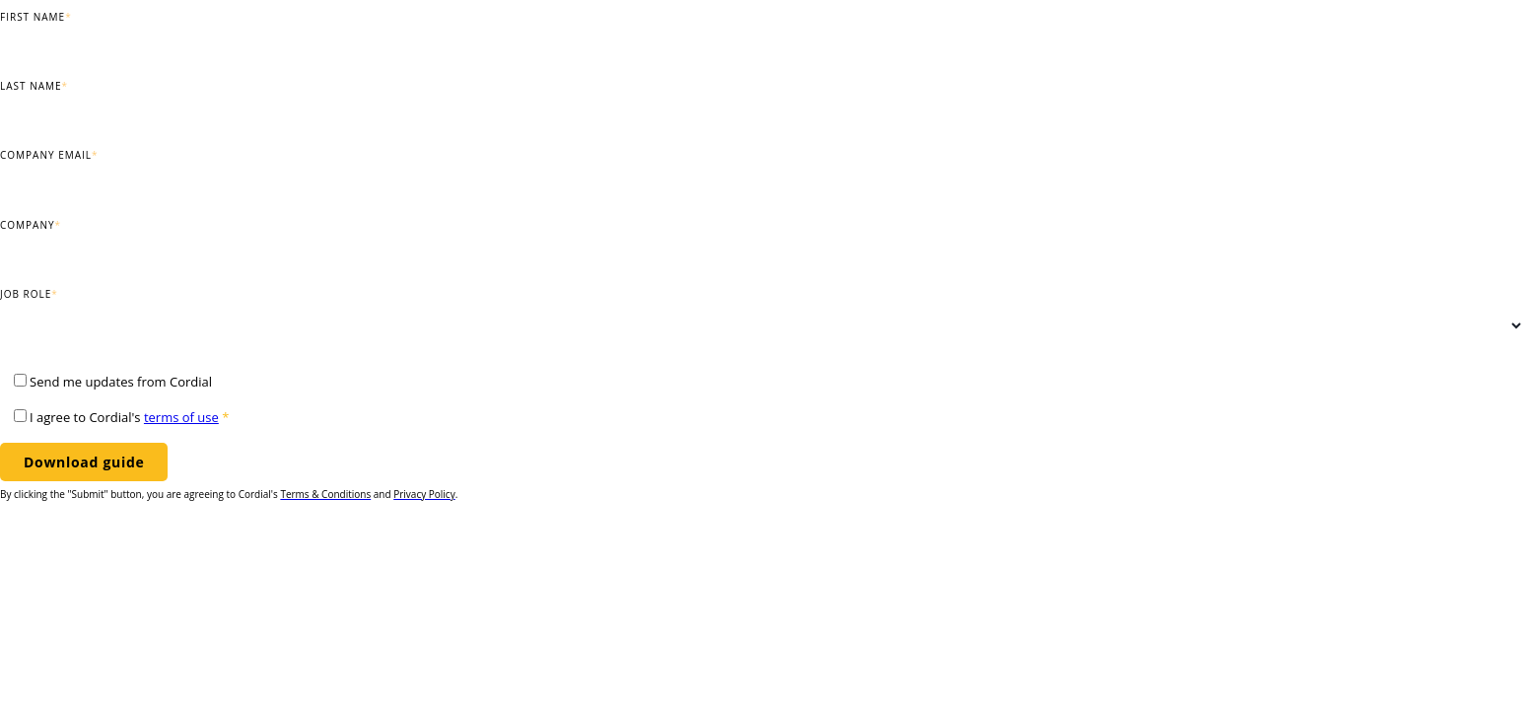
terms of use (181, 417)
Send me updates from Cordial (121, 381)
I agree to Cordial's (129, 417)
